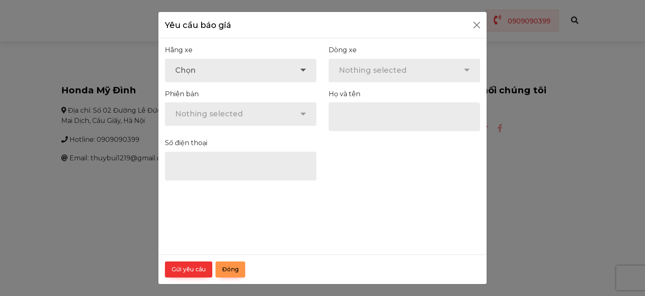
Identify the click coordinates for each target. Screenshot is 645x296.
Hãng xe (179, 50)
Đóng (230, 269)
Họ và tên (344, 94)
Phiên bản (182, 94)
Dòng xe (343, 50)
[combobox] (240, 70)
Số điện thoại (186, 143)
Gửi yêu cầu (189, 269)
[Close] (476, 25)
